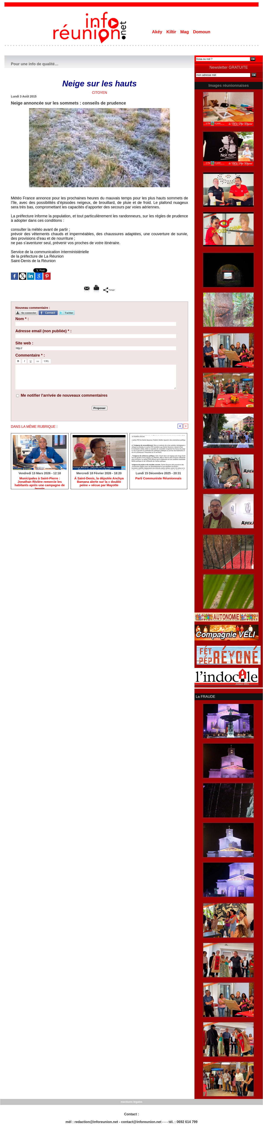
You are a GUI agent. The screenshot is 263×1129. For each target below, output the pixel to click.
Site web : (24, 343)
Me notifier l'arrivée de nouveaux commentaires (64, 395)
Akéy (157, 31)
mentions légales (131, 1101)
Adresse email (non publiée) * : (43, 331)
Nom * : (22, 319)
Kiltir (171, 31)
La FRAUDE (205, 696)
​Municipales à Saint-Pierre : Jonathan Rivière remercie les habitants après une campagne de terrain (39, 482)
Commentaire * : (30, 355)
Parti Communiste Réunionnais (158, 478)
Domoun (201, 31)
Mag (185, 31)
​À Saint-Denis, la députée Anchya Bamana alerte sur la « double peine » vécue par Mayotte (98, 482)
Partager (109, 290)
